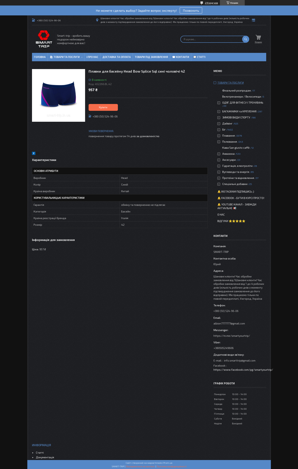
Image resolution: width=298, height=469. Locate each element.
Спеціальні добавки (234, 184)
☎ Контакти (180, 57)
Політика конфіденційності (172, 466)
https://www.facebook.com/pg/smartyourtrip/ (243, 369)
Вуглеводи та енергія (235, 171)
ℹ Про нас (92, 57)
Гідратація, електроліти (237, 165)
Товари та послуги (230, 82)
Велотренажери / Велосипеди (241, 96)
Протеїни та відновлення (238, 177)
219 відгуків (211, 2)
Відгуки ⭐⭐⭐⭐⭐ (231, 221)
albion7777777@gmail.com (229, 323)
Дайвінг (227, 123)
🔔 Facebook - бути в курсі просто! (240, 198)
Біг (224, 129)
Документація (45, 457)
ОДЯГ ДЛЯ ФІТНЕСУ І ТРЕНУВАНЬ (242, 102)
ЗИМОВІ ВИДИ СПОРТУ (236, 117)
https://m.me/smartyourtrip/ (231, 335)
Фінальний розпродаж (237, 90)
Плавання (228, 135)
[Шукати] (245, 39)
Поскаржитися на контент (140, 466)
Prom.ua (167, 462)
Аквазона (228, 153)
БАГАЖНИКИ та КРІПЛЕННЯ (239, 111)
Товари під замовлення (151, 57)
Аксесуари (229, 159)
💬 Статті (199, 57)
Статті (40, 452)
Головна (40, 57)
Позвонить (191, 10)
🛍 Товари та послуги (65, 57)
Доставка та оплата (116, 57)
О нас (221, 214)
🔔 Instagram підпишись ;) (235, 191)
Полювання (229, 141)
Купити (103, 107)
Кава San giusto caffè (236, 147)
